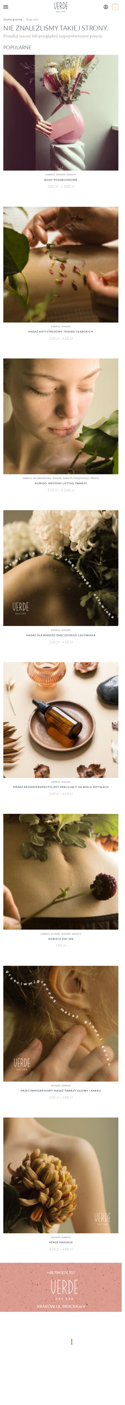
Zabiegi (50, 174)
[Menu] (10, 7)
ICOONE (55, 933)
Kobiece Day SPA (61, 939)
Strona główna (12, 19)
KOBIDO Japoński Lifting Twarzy (61, 483)
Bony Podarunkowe (60, 179)
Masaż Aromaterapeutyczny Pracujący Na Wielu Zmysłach (61, 787)
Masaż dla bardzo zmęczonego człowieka (60, 635)
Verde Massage (61, 1242)
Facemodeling (42, 478)
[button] (114, 7)
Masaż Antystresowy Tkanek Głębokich (60, 331)
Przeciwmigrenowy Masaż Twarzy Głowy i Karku (61, 1090)
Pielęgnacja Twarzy (86, 478)
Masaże (60, 174)
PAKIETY (71, 174)
